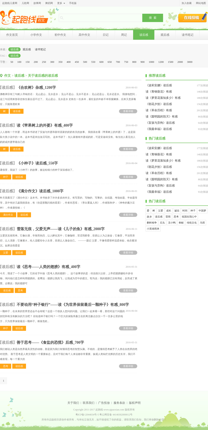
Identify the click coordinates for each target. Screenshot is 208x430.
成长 (168, 210)
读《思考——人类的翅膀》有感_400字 (48, 267)
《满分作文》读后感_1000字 (40, 191)
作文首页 (12, 34)
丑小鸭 (172, 222)
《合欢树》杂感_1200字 (36, 87)
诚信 (176, 210)
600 (101, 61)
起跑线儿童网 (9, 3)
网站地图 (201, 3)
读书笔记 (187, 34)
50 (11, 61)
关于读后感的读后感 (43, 75)
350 (60, 61)
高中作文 (84, 34)
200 (36, 61)
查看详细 (128, 111)
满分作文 (8, 214)
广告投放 (104, 402)
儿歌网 (25, 3)
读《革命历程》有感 (159, 110)
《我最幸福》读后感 (159, 129)
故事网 (37, 3)
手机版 (73, 3)
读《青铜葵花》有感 (159, 91)
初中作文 (60, 34)
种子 (5, 176)
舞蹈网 (49, 3)
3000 (189, 61)
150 (28, 61)
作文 (7, 75)
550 (93, 61)
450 (77, 61)
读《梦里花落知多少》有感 (163, 97)
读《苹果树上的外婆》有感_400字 (45, 125)
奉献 (181, 222)
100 (19, 61)
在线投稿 (193, 17)
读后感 (143, 34)
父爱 (5, 252)
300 (52, 61)
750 (126, 61)
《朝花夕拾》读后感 (159, 104)
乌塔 (202, 222)
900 (143, 61)
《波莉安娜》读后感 (159, 85)
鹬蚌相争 (152, 222)
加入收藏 (187, 3)
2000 (180, 61)
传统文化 (192, 222)
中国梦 (202, 210)
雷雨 (168, 216)
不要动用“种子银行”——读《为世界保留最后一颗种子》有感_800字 (73, 305)
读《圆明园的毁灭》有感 (162, 116)
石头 (162, 222)
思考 (20, 290)
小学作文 (36, 34)
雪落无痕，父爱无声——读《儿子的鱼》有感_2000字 (61, 229)
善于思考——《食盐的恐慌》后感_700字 (50, 342)
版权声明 (135, 402)
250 (44, 61)
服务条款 (119, 402)
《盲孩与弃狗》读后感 (160, 122)
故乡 (149, 216)
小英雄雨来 (153, 228)
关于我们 (73, 402)
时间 (184, 210)
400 (69, 61)
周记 (124, 34)
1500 (170, 61)
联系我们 (88, 402)
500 (85, 61)
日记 (106, 34)
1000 (151, 61)
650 (110, 61)
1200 (161, 61)
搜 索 (152, 17)
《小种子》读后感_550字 (37, 163)
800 (134, 61)
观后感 (165, 34)
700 (118, 61)
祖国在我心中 (189, 216)
